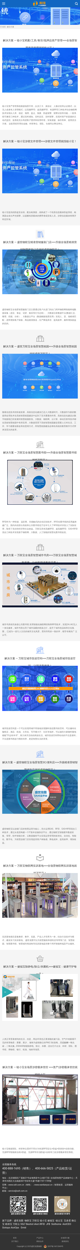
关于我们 (14, 1241)
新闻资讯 (65, 1241)
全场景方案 (65, 1238)
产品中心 (39, 1238)
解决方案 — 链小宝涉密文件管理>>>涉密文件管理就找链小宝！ (40, 141)
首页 (4, 27)
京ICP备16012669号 (53, 1246)
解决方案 (10, 27)
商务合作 (39, 1241)
